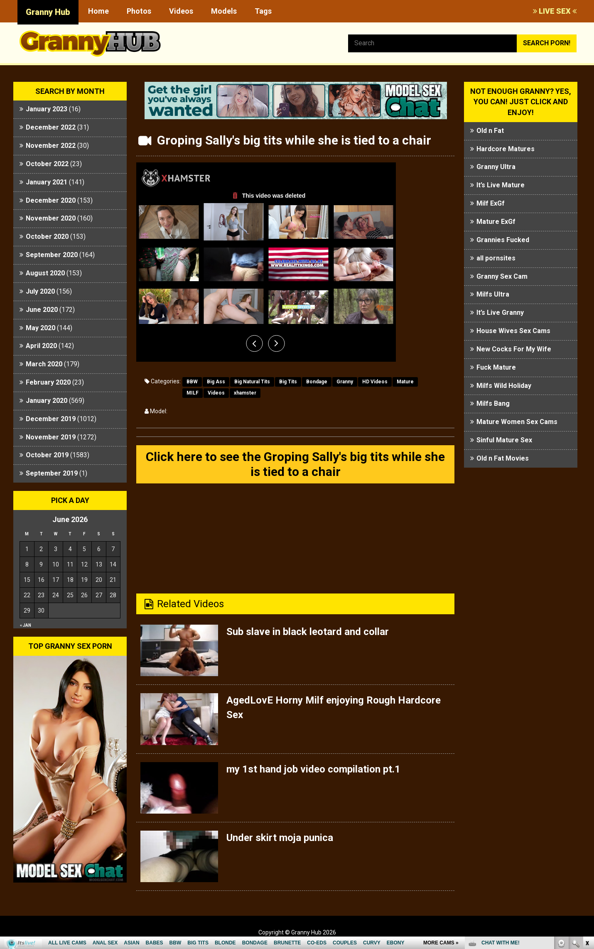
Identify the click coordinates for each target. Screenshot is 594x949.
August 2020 (45, 273)
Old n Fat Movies (502, 458)
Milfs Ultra (492, 294)
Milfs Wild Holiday (503, 386)
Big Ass (216, 382)
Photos (139, 11)
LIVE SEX (555, 11)
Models (224, 11)
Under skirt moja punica (279, 838)
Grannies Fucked (502, 240)
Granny (344, 382)
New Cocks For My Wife (513, 349)
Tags (263, 11)
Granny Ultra (495, 167)
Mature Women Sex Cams (516, 422)
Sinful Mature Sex (504, 440)
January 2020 (46, 401)
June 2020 (42, 310)
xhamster (245, 393)
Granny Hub (48, 12)
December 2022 (51, 127)
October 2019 (47, 455)
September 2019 (52, 473)
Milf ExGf (490, 203)
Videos (181, 11)
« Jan (25, 625)
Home (98, 11)
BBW (192, 382)
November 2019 (51, 437)
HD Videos (375, 382)
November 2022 (51, 146)
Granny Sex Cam (502, 276)
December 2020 (51, 200)
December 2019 (51, 419)
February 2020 (48, 382)
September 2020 (52, 255)
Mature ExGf (495, 222)
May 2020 (40, 328)
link (587, 819)
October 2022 (47, 164)
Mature (405, 382)
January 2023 (46, 109)
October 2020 (47, 236)
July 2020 (40, 291)
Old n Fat (490, 131)
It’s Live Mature (500, 185)
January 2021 (46, 182)
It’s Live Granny (500, 312)
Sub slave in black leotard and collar (307, 632)
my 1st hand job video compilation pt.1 (313, 769)
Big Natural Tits (252, 382)
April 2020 (41, 346)
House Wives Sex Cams (513, 331)
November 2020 (51, 218)
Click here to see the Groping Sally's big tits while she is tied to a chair (295, 464)
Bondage (316, 382)
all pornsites (495, 258)
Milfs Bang (493, 403)
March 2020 (44, 364)
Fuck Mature (496, 367)
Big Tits (288, 382)
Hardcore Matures (505, 149)
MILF (193, 393)
